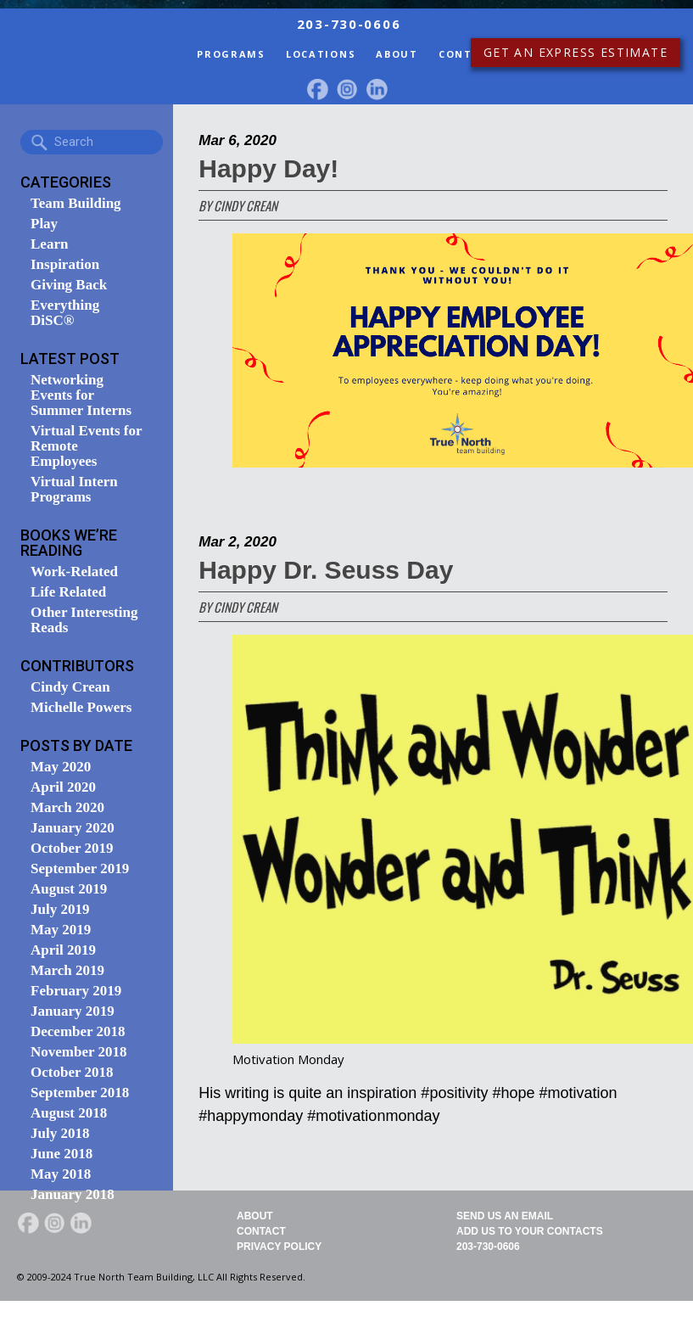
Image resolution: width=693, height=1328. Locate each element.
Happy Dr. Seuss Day (325, 570)
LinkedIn (377, 89)
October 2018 (72, 1072)
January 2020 (73, 828)
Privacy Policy (279, 1246)
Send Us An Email (504, 1216)
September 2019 (80, 869)
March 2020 (67, 807)
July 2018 (60, 1133)
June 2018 (61, 1154)
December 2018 (78, 1031)
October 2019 (72, 848)
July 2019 (60, 909)
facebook (317, 89)
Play (44, 224)
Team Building (76, 203)
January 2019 (73, 1011)
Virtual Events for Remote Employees (86, 446)
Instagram (347, 89)
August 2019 (69, 889)
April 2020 (63, 787)
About (397, 54)
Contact (467, 54)
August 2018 (69, 1113)
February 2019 (76, 991)
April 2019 (63, 950)
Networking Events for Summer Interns (81, 395)
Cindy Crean (70, 687)
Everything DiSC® (65, 313)
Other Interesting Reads (84, 620)
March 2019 (67, 970)
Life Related (68, 592)
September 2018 (80, 1093)
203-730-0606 (488, 1246)
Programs (231, 54)
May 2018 (61, 1174)
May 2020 (61, 767)
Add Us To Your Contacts (529, 1231)
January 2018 (73, 1194)
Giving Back (69, 285)
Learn (49, 244)
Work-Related (74, 572)
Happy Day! (268, 168)
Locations (320, 54)
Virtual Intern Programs (74, 489)
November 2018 (78, 1052)
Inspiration (65, 264)
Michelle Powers (81, 707)
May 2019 (61, 930)
